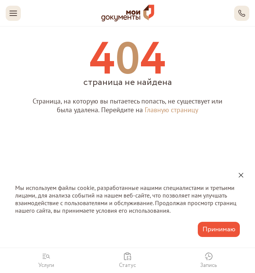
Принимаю (218, 229)
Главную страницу (171, 109)
